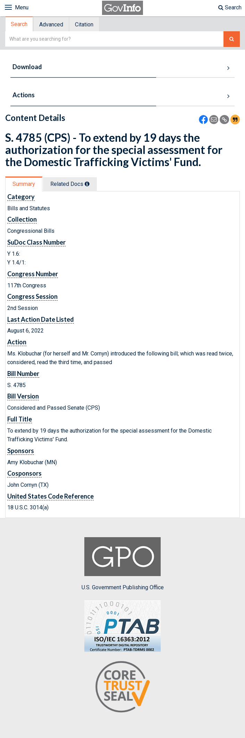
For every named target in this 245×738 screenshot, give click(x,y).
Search (230, 7)
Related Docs (70, 184)
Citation (84, 24)
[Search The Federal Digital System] (231, 39)
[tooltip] (87, 184)
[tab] (19, 24)
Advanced (51, 24)
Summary (23, 184)
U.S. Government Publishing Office (123, 564)
